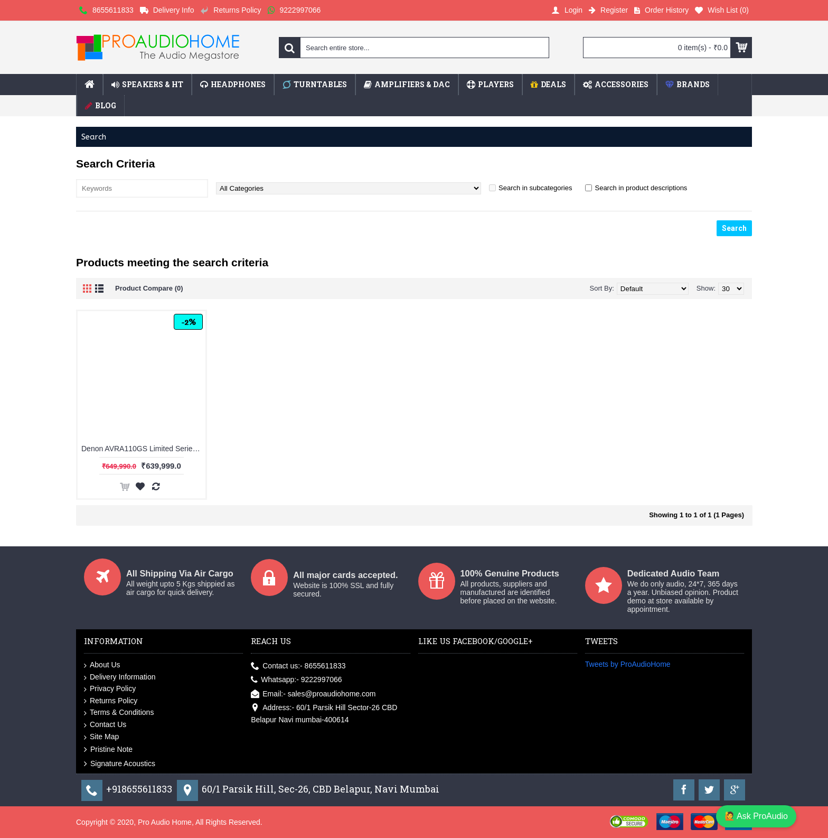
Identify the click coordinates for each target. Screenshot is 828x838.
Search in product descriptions (641, 188)
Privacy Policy (110, 689)
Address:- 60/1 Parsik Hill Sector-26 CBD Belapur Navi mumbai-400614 (324, 713)
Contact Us (105, 725)
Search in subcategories (535, 188)
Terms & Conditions (119, 713)
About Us (102, 665)
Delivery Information (120, 677)
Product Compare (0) (149, 288)
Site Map (101, 737)
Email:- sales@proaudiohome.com (313, 694)
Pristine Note (108, 750)
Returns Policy (110, 700)
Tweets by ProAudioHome (628, 664)
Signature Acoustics (119, 763)
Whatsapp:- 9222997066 (296, 680)
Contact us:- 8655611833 (298, 666)
